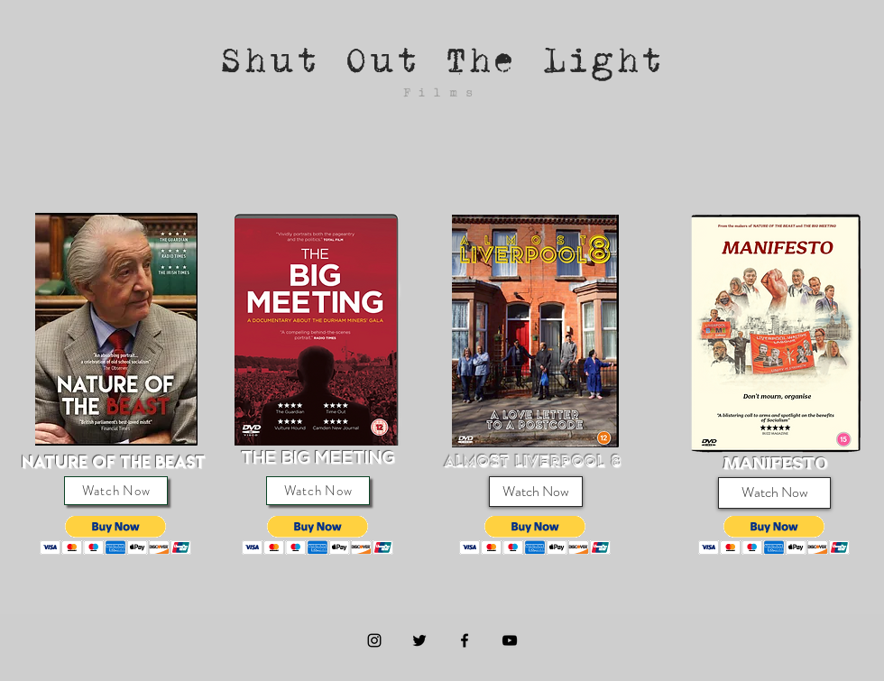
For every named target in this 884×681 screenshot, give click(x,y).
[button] (116, 535)
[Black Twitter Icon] (419, 640)
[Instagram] (374, 640)
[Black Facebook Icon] (465, 640)
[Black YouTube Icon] (510, 640)
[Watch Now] (116, 490)
